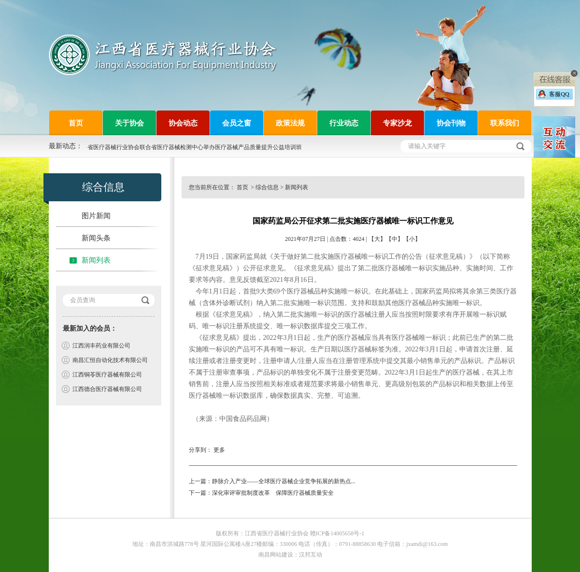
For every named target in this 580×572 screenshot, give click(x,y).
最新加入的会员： (90, 328)
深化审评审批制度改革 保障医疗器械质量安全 (273, 492)
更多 (219, 449)
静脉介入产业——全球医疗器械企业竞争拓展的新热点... (283, 481)
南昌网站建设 (275, 554)
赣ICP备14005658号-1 (337, 533)
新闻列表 (96, 260)
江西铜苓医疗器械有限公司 (107, 374)
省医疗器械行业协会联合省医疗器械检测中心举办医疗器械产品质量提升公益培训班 (194, 147)
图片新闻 (96, 216)
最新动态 (62, 146)
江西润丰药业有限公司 (101, 345)
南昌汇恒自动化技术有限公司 (110, 360)
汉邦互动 (310, 554)
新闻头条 (96, 238)
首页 (243, 187)
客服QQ (559, 94)
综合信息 (267, 187)
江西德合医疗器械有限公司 (107, 389)
